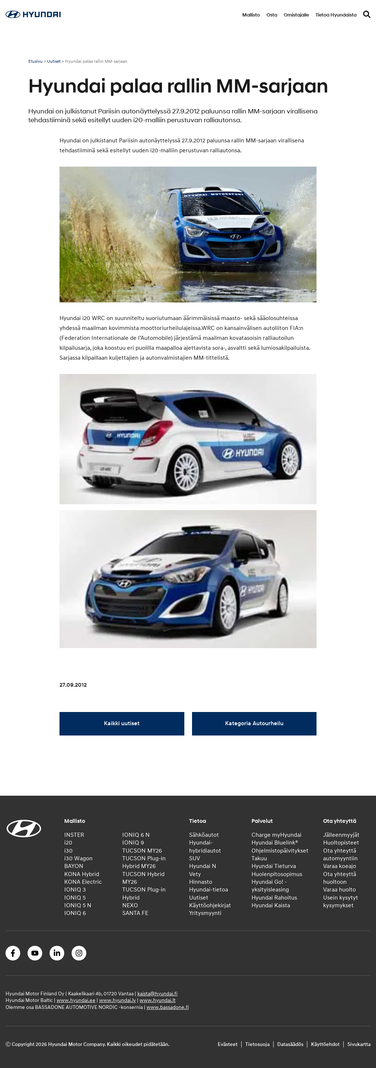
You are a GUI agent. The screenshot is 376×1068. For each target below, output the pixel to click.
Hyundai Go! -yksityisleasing (270, 885)
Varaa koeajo (339, 866)
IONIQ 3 (75, 889)
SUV (194, 858)
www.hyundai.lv (117, 1000)
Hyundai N (202, 866)
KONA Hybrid (81, 874)
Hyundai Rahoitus (274, 897)
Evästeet (228, 1044)
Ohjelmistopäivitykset (280, 850)
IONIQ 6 (75, 913)
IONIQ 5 (75, 897)
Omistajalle (296, 15)
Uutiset (54, 61)
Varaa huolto (339, 889)
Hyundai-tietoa (208, 889)
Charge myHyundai (276, 835)
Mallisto (251, 15)
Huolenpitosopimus (277, 874)
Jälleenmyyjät (341, 835)
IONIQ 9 (133, 842)
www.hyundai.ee (76, 1000)
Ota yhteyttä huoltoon (339, 878)
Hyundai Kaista (271, 905)
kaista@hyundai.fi (157, 994)
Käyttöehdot (325, 1044)
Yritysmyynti (205, 913)
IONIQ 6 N (136, 835)
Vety (195, 874)
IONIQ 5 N (77, 905)
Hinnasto (200, 882)
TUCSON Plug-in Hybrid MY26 (144, 862)
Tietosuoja (257, 1044)
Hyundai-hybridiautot (205, 846)
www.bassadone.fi (168, 1007)
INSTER (74, 835)
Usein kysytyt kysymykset (340, 901)
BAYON (73, 866)
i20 (68, 842)
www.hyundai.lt (158, 1000)
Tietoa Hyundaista (336, 15)
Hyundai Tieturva (274, 866)
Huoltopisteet (341, 842)
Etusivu (35, 61)
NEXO (130, 905)
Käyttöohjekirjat (210, 905)
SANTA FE (135, 913)
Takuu (259, 858)
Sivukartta (358, 1044)
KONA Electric (83, 882)
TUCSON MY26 (142, 850)
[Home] (33, 16)
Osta (272, 15)
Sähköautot (204, 835)
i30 (68, 850)
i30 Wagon (78, 858)
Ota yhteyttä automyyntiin (340, 854)
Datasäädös (290, 1044)
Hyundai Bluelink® (275, 842)
